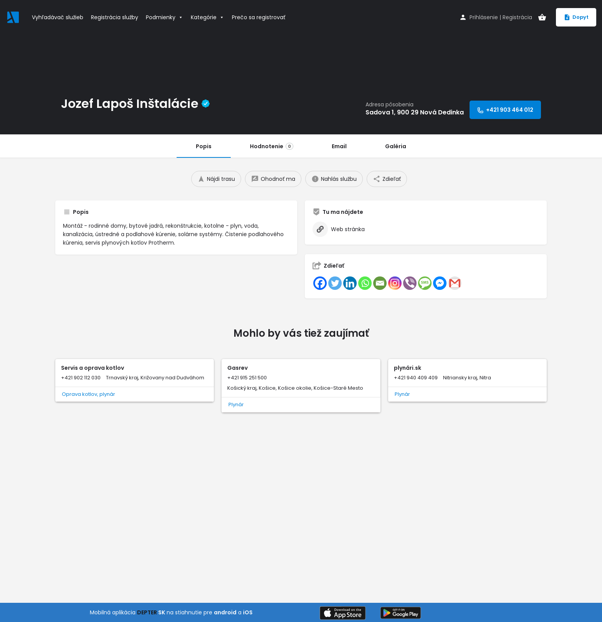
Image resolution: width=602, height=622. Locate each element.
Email (339, 146)
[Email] (380, 283)
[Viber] (410, 283)
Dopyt (576, 17)
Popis (204, 146)
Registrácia (517, 17)
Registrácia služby (114, 17)
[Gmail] (454, 283)
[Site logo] (14, 16)
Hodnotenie (271, 146)
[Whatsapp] (365, 283)
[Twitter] (335, 283)
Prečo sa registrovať (258, 17)
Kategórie (207, 17)
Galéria (395, 146)
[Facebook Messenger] (440, 283)
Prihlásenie (484, 17)
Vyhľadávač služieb (57, 17)
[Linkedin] (350, 283)
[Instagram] (395, 283)
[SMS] (425, 283)
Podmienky (164, 17)
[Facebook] (320, 283)
